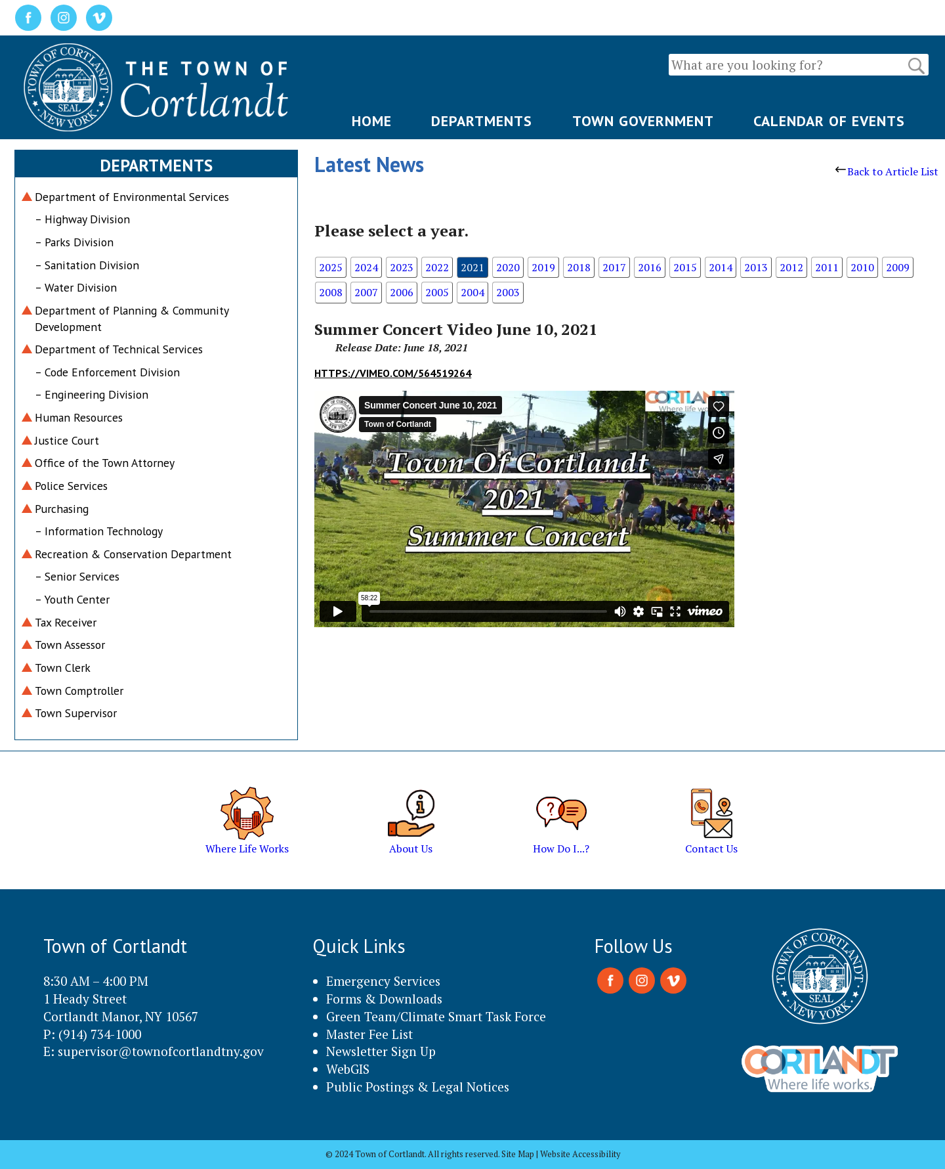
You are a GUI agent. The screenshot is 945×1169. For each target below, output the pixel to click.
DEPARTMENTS (481, 121)
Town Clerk (63, 667)
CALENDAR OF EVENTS (829, 121)
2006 (401, 292)
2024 (366, 267)
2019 (543, 267)
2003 (508, 292)
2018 (579, 267)
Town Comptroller (79, 690)
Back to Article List (886, 171)
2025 (331, 267)
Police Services (71, 485)
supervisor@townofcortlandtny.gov (161, 1051)
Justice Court (67, 440)
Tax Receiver (65, 622)
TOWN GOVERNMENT (643, 121)
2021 (472, 267)
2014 (720, 267)
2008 (331, 292)
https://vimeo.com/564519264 (392, 373)
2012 (791, 267)
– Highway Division (82, 219)
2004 (472, 292)
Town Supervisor (76, 712)
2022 (437, 267)
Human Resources (79, 417)
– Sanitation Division (87, 265)
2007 (366, 292)
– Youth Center (72, 599)
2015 (685, 267)
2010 (862, 267)
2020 (508, 267)
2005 (437, 292)
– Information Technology (99, 531)
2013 (756, 267)
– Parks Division (74, 242)
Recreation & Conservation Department (133, 554)
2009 (898, 267)
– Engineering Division (91, 394)
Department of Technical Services (119, 349)
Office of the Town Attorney (105, 462)
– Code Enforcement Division (107, 372)
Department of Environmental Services (132, 196)
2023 (401, 267)
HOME (372, 121)
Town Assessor (70, 644)
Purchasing (62, 508)
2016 (650, 267)
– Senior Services (77, 576)
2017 (614, 267)
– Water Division (76, 287)
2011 (827, 267)
